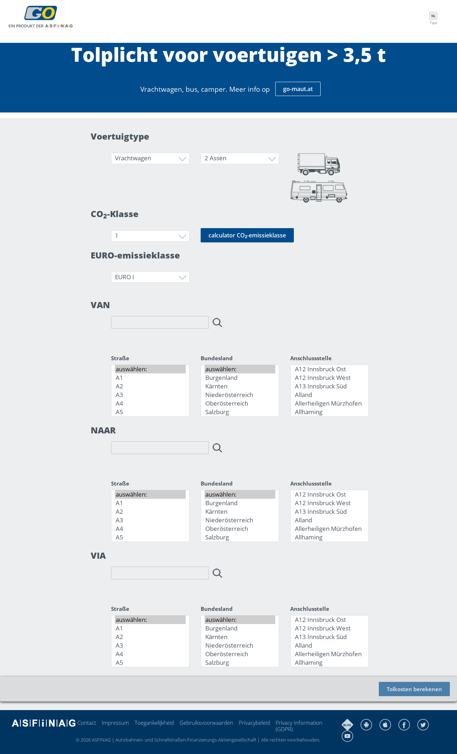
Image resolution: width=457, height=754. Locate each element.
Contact (86, 722)
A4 (150, 403)
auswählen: (150, 369)
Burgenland (240, 377)
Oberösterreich (240, 403)
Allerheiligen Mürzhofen (329, 403)
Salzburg (240, 412)
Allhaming (329, 412)
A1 (150, 377)
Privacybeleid (254, 722)
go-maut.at (298, 89)
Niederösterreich (240, 395)
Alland (329, 395)
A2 (150, 386)
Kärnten (240, 386)
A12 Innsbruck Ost (329, 369)
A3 (150, 395)
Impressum (115, 722)
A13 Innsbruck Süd (329, 386)
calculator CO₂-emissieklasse (247, 235)
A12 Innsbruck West (329, 377)
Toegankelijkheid (154, 722)
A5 (150, 412)
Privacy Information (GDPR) (299, 726)
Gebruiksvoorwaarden (206, 722)
